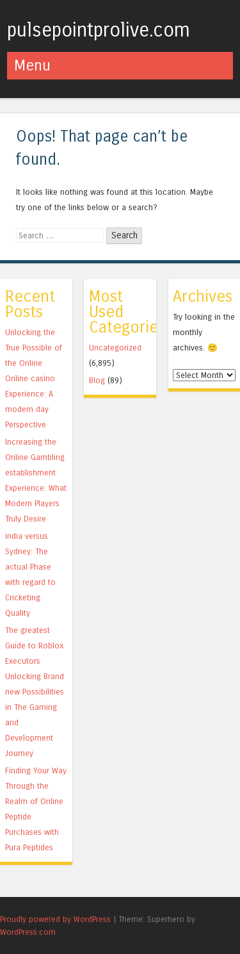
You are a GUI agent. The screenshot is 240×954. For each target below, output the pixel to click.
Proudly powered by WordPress (55, 919)
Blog (97, 380)
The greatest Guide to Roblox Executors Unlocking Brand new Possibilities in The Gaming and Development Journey (34, 691)
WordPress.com (28, 932)
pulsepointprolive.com (98, 30)
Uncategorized (115, 347)
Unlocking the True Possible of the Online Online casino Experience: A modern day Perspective (33, 378)
